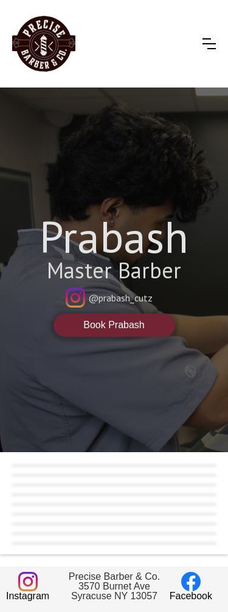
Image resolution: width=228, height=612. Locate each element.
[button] (209, 43)
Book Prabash (114, 325)
